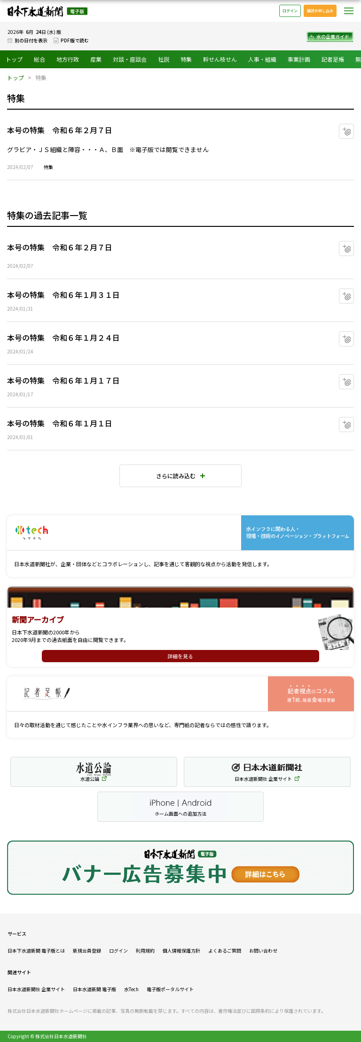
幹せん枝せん (220, 59)
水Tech (131, 989)
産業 (96, 59)
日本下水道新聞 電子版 (47, 11)
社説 (163, 59)
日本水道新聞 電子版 (94, 989)
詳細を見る (180, 656)
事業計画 (299, 59)
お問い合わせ (263, 950)
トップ (14, 59)
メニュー (348, 11)
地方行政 (67, 59)
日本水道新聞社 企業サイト (36, 989)
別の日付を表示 (31, 40)
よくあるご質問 (224, 950)
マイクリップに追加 (353, 127)
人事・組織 (262, 59)
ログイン (290, 10)
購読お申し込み (320, 10)
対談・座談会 (130, 59)
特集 (186, 59)
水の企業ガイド (332, 36)
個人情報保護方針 (181, 950)
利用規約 (145, 950)
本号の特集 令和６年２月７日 (59, 130)
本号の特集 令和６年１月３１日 (63, 294)
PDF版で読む (75, 40)
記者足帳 (333, 59)
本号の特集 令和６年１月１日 (59, 423)
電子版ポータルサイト (170, 989)
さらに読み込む (176, 476)
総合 (39, 59)
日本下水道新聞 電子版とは (36, 950)
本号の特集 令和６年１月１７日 (63, 380)
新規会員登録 (87, 950)
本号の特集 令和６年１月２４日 (63, 337)
